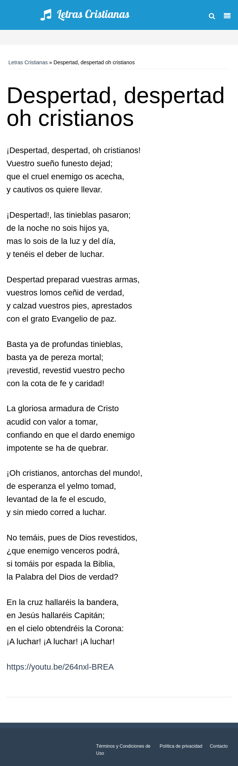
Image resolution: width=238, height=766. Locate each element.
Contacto (219, 746)
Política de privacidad (181, 746)
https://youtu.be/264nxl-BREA (60, 667)
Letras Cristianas (28, 62)
